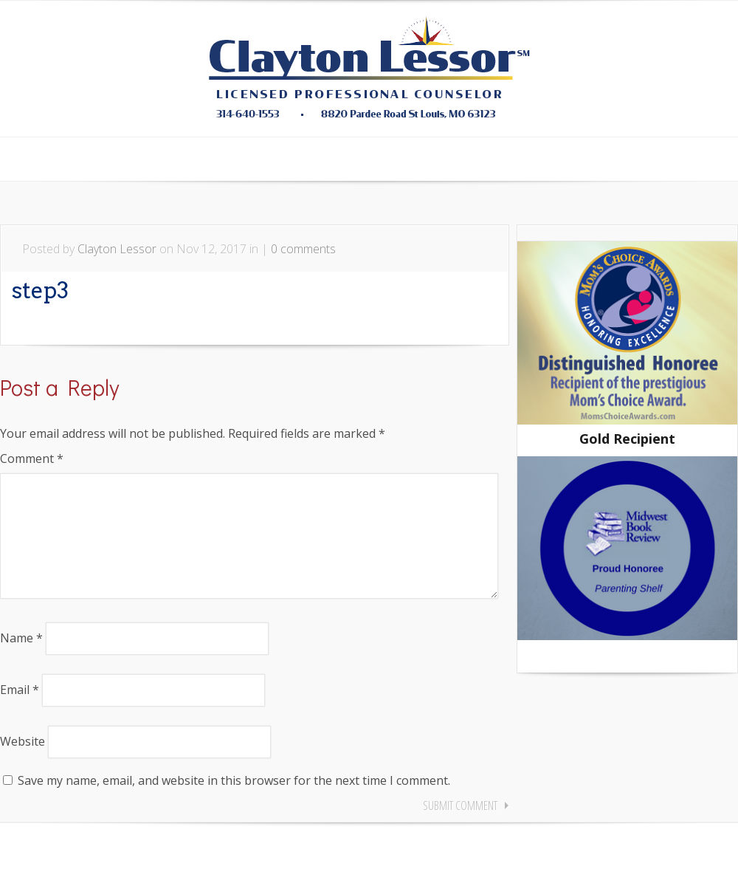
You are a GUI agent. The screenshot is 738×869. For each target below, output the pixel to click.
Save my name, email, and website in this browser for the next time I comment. (234, 804)
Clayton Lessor (116, 249)
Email (19, 713)
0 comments (303, 249)
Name (21, 661)
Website (22, 765)
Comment (31, 458)
